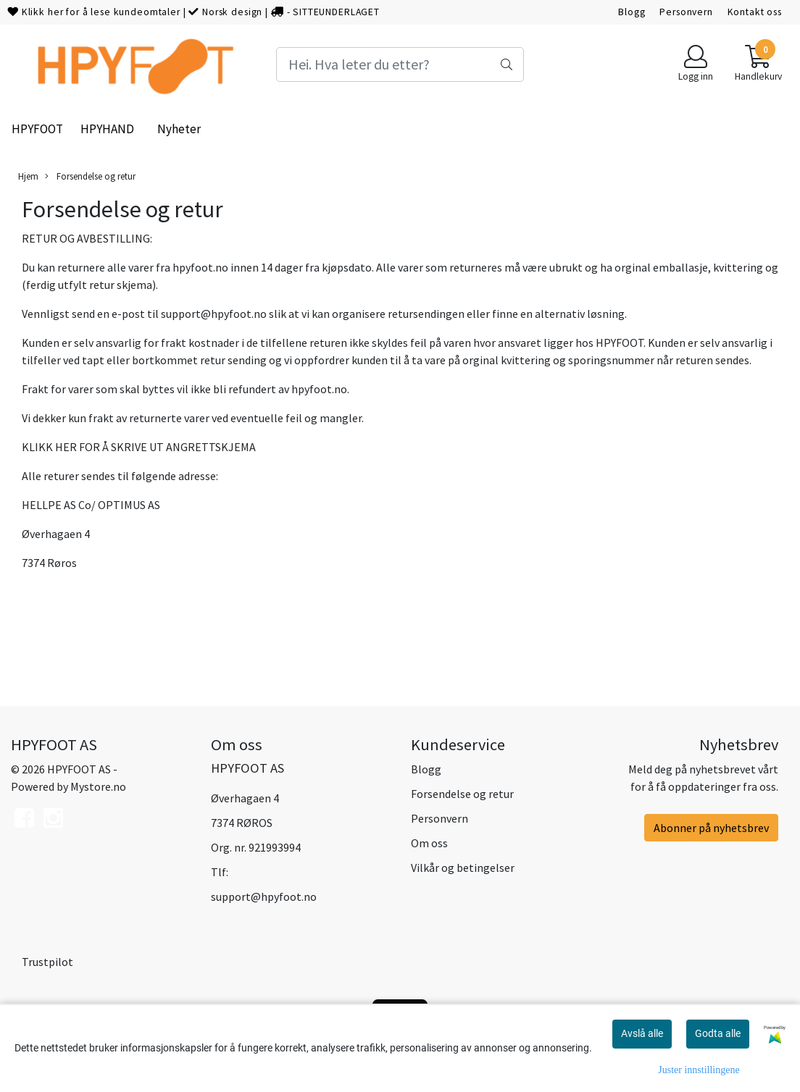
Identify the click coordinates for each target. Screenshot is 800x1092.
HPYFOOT (37, 129)
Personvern (686, 12)
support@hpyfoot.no (214, 313)
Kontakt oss (755, 12)
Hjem (28, 176)
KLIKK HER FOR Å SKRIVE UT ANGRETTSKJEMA (139, 447)
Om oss (429, 843)
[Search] (399, 64)
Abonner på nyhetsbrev (711, 827)
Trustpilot (47, 961)
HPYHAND (107, 129)
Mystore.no (98, 786)
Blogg (631, 12)
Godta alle (718, 1033)
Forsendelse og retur (90, 176)
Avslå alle (642, 1033)
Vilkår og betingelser (462, 867)
